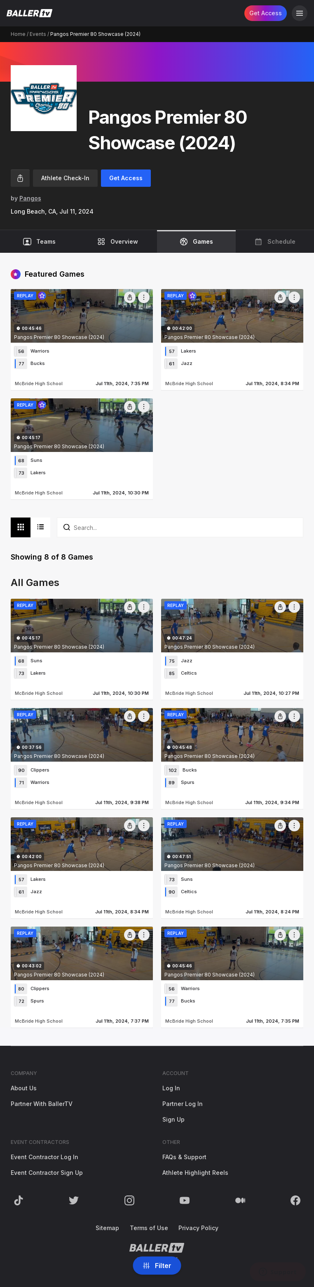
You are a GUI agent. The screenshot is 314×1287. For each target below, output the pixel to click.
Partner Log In (182, 1103)
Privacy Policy (198, 1227)
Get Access (265, 12)
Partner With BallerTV (42, 1103)
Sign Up (173, 1119)
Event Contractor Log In (44, 1156)
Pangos (30, 198)
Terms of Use (149, 1227)
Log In (171, 1088)
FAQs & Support (184, 1156)
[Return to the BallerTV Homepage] (29, 13)
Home (18, 34)
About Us (24, 1088)
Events (38, 34)
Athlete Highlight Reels (195, 1172)
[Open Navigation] (299, 13)
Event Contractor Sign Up (47, 1172)
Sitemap (107, 1227)
